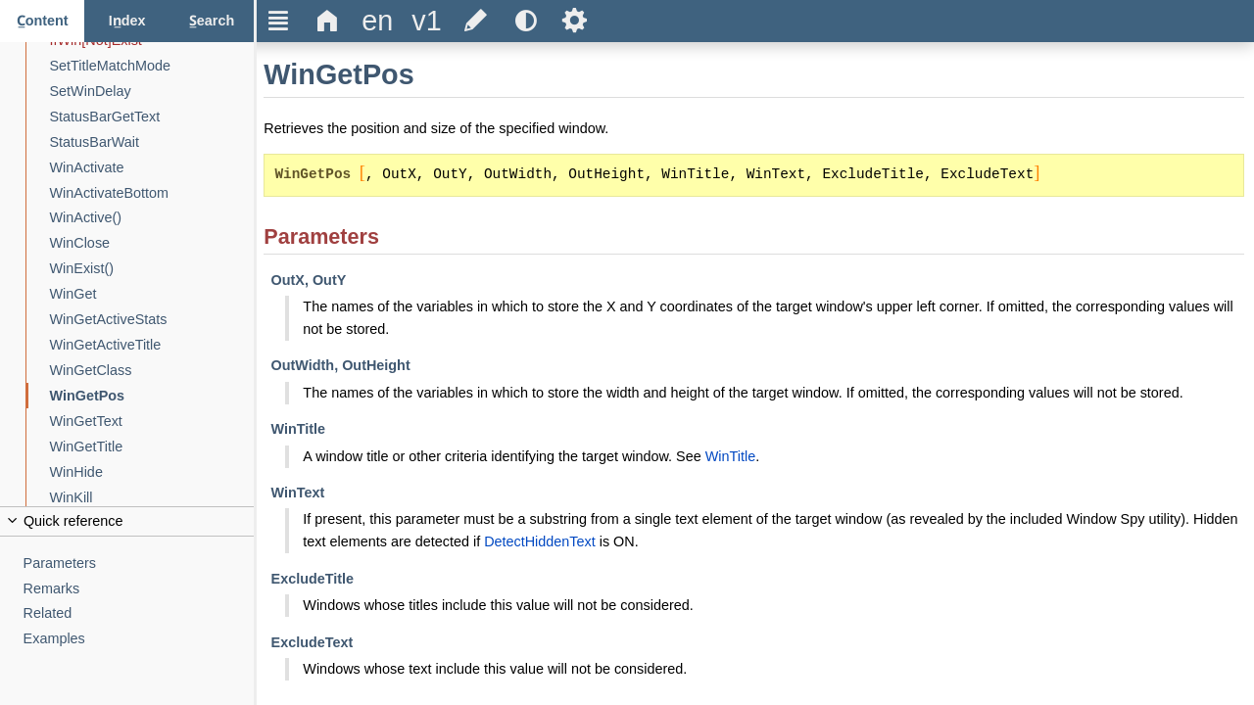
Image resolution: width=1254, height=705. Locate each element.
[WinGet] (152, 294)
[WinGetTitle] (152, 447)
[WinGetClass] (152, 370)
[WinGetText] (152, 421)
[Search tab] (211, 21)
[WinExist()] (152, 269)
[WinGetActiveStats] (152, 319)
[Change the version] (426, 21)
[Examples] (139, 639)
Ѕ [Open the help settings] (574, 20)
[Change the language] (377, 21)
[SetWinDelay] (152, 91)
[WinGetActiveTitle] (152, 345)
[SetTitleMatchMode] (152, 66)
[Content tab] (42, 21)
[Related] (139, 613)
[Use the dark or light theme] (525, 21)
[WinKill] (152, 498)
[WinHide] (152, 472)
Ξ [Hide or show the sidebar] (279, 20)
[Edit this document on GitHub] (476, 21)
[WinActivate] (152, 168)
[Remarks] (139, 589)
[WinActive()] (152, 218)
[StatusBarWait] (152, 142)
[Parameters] (139, 563)
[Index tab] (126, 21)
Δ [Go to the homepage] (328, 20)
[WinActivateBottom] (152, 193)
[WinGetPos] (152, 396)
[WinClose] (152, 243)
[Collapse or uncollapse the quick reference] (127, 521)
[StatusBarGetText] (152, 117)
